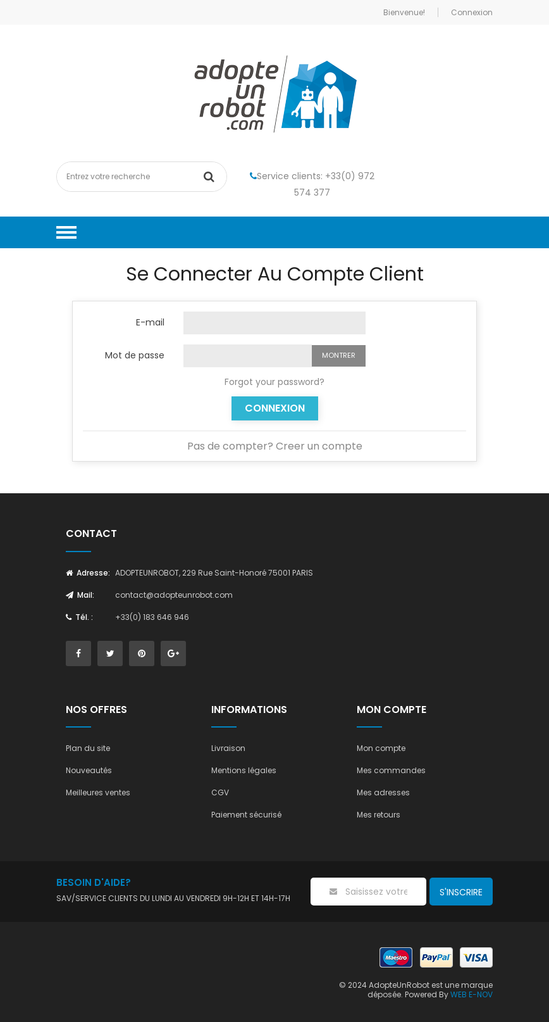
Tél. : (79, 617)
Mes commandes (391, 770)
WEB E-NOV (471, 994)
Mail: (80, 595)
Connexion (275, 408)
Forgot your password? (274, 381)
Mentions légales (243, 770)
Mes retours (378, 814)
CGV (220, 792)
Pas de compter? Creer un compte (274, 446)
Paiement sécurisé (246, 814)
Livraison (228, 748)
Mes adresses (383, 792)
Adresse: (88, 572)
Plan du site (88, 748)
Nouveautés (89, 770)
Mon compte (381, 748)
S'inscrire (461, 892)
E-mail (150, 321)
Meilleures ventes (98, 792)
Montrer (338, 355)
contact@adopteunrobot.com (174, 595)
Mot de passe (134, 354)
